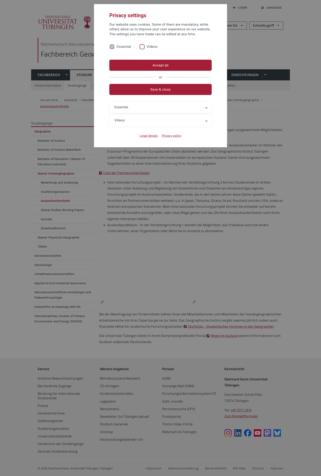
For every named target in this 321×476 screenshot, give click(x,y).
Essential (123, 47)
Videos (152, 47)
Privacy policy (171, 136)
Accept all (160, 65)
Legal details (149, 136)
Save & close (160, 89)
